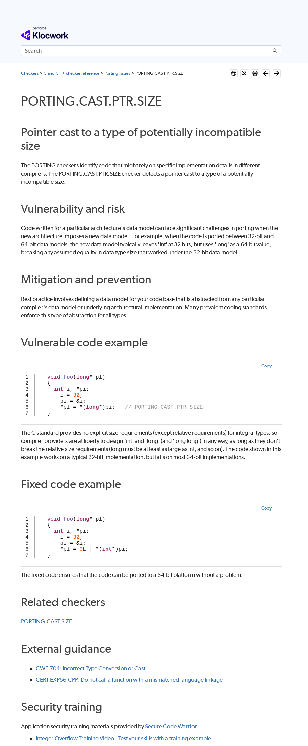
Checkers (29, 73)
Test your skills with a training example (164, 738)
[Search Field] (151, 50)
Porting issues (117, 73)
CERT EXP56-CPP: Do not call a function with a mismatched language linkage (129, 679)
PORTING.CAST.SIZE (46, 621)
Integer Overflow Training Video (75, 738)
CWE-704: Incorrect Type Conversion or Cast (90, 668)
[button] (275, 50)
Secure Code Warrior (171, 726)
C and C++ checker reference (71, 73)
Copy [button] (266, 365)
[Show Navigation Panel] (278, 33)
